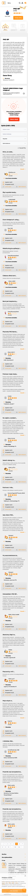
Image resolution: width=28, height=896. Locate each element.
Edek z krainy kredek (14, 614)
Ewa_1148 (10, 228)
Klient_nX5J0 (12, 281)
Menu (9, 3)
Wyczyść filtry (22, 148)
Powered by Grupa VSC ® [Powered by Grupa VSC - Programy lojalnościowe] (7, 889)
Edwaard (11, 535)
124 (19, 847)
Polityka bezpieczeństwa (7, 894)
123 (15, 847)
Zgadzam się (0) (8, 182)
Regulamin (20, 891)
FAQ (7, 891)
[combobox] (14, 129)
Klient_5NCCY (11, 352)
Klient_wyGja (11, 785)
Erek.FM (10, 721)
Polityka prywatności (20, 893)
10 (8, 847)
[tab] (14, 854)
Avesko (9, 396)
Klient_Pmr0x (11, 438)
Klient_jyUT (11, 678)
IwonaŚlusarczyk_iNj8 (13, 750)
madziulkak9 (12, 199)
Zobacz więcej (14, 119)
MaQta (10, 649)
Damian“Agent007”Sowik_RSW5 (16, 493)
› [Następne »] (22, 847)
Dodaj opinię (18, 17)
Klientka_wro (12, 172)
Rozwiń (22, 169)
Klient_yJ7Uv (12, 467)
